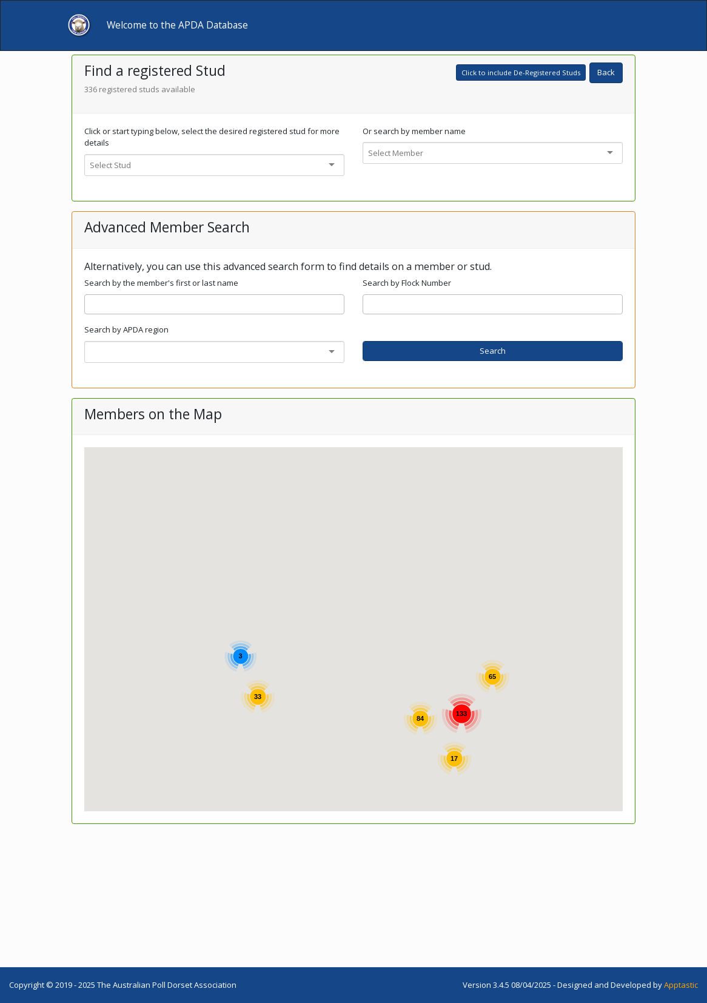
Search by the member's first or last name (161, 282)
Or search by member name (414, 131)
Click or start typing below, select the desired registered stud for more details (212, 137)
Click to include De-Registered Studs (520, 72)
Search (493, 350)
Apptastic (681, 984)
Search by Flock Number (407, 282)
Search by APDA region (126, 329)
